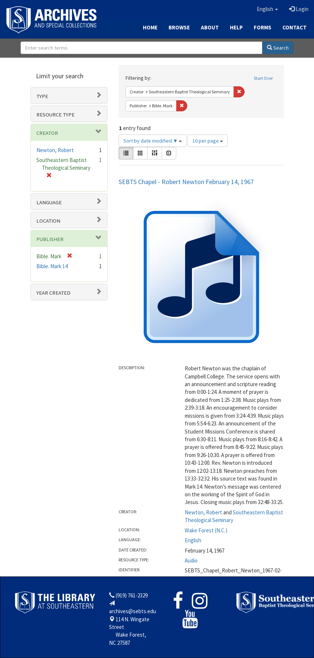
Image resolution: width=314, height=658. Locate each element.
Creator (47, 133)
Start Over (263, 78)
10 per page (207, 140)
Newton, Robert (203, 512)
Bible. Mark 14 (52, 266)
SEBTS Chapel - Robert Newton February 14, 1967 (186, 181)
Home (150, 27)
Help (236, 27)
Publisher (50, 239)
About (210, 27)
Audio (191, 560)
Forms (262, 27)
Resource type (55, 114)
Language (49, 202)
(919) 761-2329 (132, 595)
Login (298, 9)
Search (278, 47)
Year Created (53, 293)
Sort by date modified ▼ (152, 140)
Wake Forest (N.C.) (206, 530)
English (193, 540)
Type (42, 96)
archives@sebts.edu (132, 611)
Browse (179, 27)
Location (48, 220)
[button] (267, 9)
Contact (294, 27)
